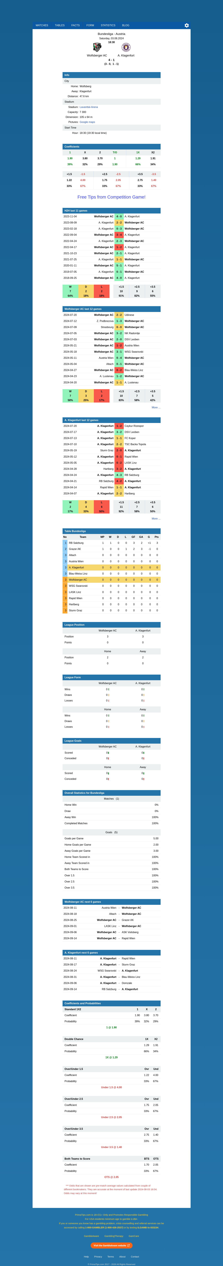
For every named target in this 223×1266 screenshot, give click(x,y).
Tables (60, 25)
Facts (75, 25)
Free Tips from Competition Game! (111, 197)
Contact (135, 1256)
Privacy (98, 1256)
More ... (156, 407)
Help (86, 1256)
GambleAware (91, 1236)
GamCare (134, 1236)
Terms (110, 1256)
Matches (42, 25)
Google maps (87, 122)
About (122, 1256)
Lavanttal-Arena (89, 107)
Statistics (108, 25)
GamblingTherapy (113, 1236)
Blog (125, 25)
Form (90, 25)
